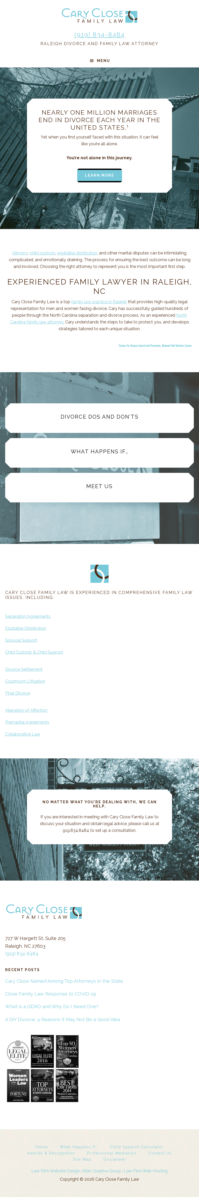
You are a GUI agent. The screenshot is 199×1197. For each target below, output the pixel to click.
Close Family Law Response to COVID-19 (50, 994)
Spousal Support (21, 640)
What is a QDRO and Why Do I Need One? (51, 1006)
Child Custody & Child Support (34, 652)
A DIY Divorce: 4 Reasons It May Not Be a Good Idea (62, 1019)
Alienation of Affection (26, 710)
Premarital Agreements (27, 722)
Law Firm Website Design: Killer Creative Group (76, 1170)
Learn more (99, 175)
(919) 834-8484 (99, 34)
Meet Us (99, 486)
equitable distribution (77, 253)
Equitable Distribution (25, 628)
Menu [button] (103, 61)
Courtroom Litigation (25, 681)
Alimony (20, 253)
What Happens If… (100, 451)
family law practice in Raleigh (99, 301)
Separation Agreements (28, 616)
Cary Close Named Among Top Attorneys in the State (64, 981)
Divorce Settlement (23, 669)
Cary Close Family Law (99, 15)
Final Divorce (17, 693)
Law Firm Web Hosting (146, 1170)
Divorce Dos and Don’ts (100, 417)
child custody (42, 253)
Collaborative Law (22, 734)
